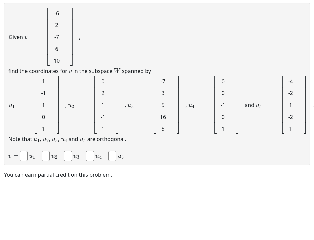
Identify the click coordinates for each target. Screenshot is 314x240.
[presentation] (29, 36)
